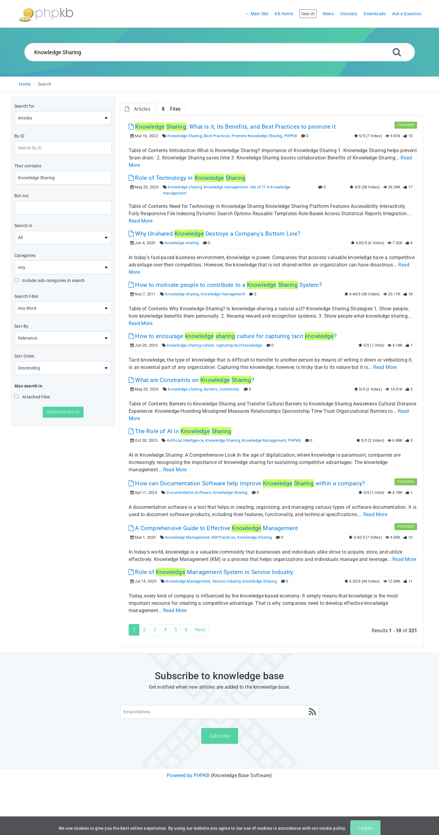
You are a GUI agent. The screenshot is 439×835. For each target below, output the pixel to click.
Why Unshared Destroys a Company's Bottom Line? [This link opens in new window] (215, 233)
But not (21, 195)
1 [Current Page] (134, 630)
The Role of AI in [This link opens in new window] (180, 431)
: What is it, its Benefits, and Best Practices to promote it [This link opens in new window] (232, 126)
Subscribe (219, 736)
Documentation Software (188, 492)
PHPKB (290, 136)
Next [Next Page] (200, 630)
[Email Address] (219, 712)
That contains (27, 165)
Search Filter (26, 296)
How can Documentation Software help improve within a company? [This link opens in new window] (247, 483)
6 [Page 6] (186, 630)
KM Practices (223, 537)
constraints (229, 389)
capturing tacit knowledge (239, 345)
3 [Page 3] (154, 630)
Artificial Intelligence (185, 440)
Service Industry (226, 581)
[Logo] (46, 14)
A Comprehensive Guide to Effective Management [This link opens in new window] (213, 528)
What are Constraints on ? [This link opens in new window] (191, 380)
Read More (140, 221)
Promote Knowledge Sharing (257, 136)
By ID (19, 136)
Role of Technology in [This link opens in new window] (187, 177)
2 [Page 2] (144, 630)
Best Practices (217, 136)
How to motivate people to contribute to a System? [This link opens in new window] (225, 284)
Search (44, 84)
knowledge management (226, 187)
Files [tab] (170, 109)
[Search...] (219, 52)
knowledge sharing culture (190, 345)
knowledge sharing (185, 187)
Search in (23, 225)
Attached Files (32, 396)
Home (24, 84)
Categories (24, 255)
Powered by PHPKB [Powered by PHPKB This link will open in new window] (188, 775)
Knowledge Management (264, 440)
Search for (24, 106)
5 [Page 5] (175, 630)
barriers (210, 389)
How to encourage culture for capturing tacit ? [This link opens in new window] (233, 336)
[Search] (397, 52)
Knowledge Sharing (184, 136)
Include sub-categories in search (49, 280)
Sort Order (24, 356)
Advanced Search (63, 411)
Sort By (21, 326)
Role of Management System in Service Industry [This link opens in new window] (211, 572)
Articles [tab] (137, 109)
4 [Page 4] (165, 630)
